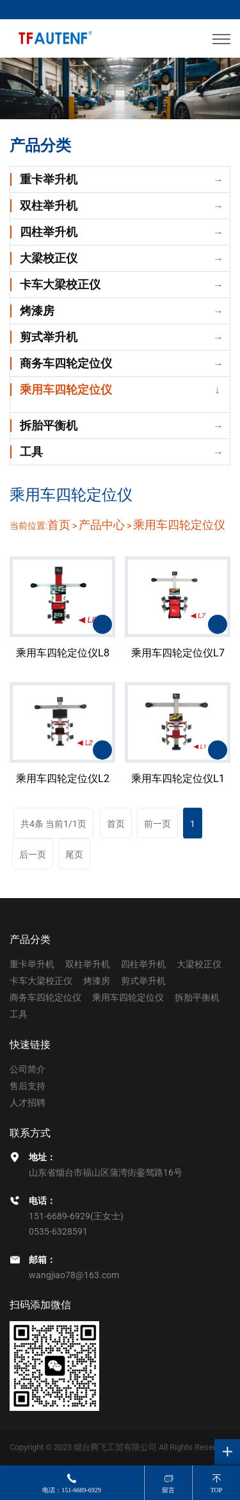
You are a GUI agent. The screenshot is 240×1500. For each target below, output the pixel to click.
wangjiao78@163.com (74, 1275)
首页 (58, 528)
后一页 (32, 854)
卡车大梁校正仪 (60, 284)
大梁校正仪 (48, 258)
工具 (31, 451)
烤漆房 (37, 310)
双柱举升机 (48, 205)
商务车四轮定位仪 (66, 363)
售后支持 (27, 1086)
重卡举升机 (48, 179)
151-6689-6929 (59, 1216)
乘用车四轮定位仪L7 (178, 662)
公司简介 (27, 1069)
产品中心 (102, 528)
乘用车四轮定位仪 (66, 389)
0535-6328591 (58, 1231)
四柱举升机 (48, 231)
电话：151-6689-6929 (71, 1490)
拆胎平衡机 (48, 425)
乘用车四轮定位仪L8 (62, 662)
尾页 (74, 854)
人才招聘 (27, 1102)
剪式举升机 (48, 337)
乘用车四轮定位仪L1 (178, 788)
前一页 (157, 824)
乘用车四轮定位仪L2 (62, 788)
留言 (168, 1490)
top (217, 1490)
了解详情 (102, 633)
